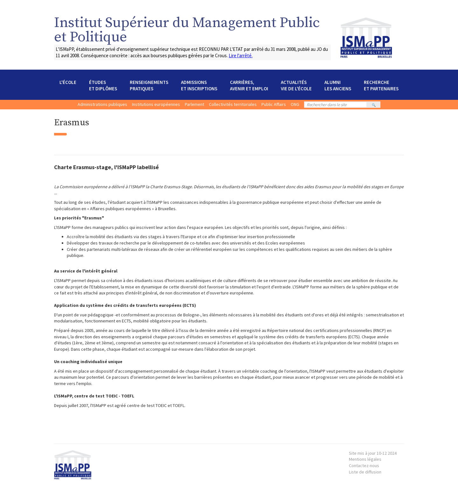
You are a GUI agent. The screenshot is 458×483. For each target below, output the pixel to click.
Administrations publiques (102, 104)
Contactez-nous (364, 465)
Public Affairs (273, 104)
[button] (68, 85)
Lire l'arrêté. (241, 55)
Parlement (194, 104)
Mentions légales (373, 456)
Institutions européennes (156, 104)
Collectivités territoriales (233, 104)
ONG (295, 104)
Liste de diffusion (365, 472)
